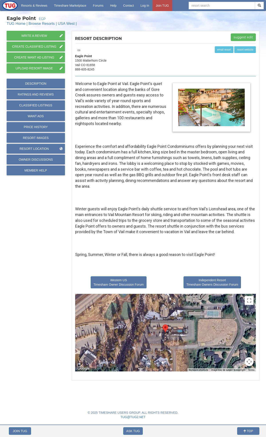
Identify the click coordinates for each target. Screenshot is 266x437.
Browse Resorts (42, 23)
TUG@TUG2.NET (133, 417)
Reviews (36, 94)
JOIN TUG (20, 431)
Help (113, 5)
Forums (98, 5)
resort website (245, 49)
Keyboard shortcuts (198, 370)
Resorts (34, 5)
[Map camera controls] (249, 361)
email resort (224, 49)
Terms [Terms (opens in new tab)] (251, 370)
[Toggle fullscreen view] (249, 300)
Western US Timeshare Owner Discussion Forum (119, 282)
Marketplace (70, 5)
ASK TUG (133, 431)
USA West (66, 23)
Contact (128, 5)
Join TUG (162, 5)
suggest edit (243, 37)
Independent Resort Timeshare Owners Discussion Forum (212, 282)
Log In (145, 5)
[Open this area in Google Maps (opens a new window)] (83, 368)
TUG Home (16, 23)
